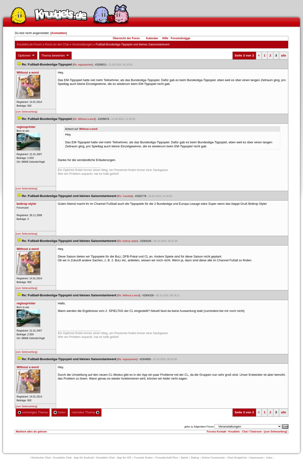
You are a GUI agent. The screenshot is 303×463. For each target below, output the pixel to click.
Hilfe (165, 38)
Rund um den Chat (57, 44)
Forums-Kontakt (216, 431)
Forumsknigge (180, 38)
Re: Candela (125, 196)
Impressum (256, 457)
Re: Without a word (84, 119)
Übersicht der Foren (126, 38)
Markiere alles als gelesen (31, 431)
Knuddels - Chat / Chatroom (245, 431)
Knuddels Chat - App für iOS (113, 457)
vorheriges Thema (33, 412)
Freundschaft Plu (166, 457)
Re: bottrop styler (127, 241)
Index (59, 412)
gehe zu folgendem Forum (199, 426)
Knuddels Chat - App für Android (73, 457)
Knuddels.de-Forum (29, 44)
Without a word (88, 128)
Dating (195, 457)
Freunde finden (143, 457)
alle (283, 55)
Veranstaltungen (82, 44)
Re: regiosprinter (82, 64)
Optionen (26, 55)
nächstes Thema (85, 412)
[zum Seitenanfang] (26, 111)
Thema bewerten (55, 55)
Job (269, 457)
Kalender (152, 38)
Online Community (213, 457)
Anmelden (58, 33)
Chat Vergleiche (237, 457)
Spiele (184, 457)
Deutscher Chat (41, 457)
